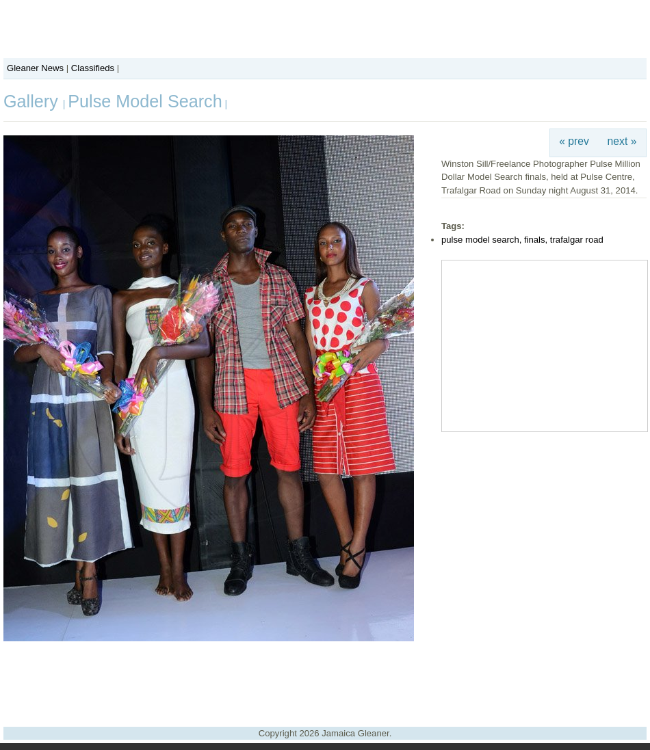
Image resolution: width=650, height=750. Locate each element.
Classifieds (92, 68)
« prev (574, 141)
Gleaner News (35, 68)
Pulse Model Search (145, 101)
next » (622, 141)
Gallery (33, 101)
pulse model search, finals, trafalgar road (522, 240)
